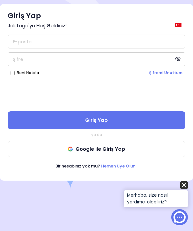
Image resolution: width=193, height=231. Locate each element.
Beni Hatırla (28, 72)
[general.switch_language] (179, 25)
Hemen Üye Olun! (119, 166)
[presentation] (96, 93)
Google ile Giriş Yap (96, 149)
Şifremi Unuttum (165, 72)
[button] (156, 195)
